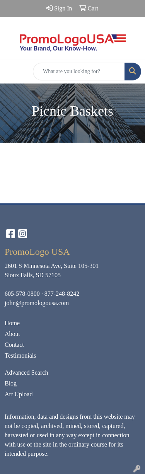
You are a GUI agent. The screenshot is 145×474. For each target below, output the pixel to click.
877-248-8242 (62, 293)
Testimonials (20, 355)
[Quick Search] (79, 71)
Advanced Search (26, 372)
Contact (14, 344)
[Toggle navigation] (12, 71)
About (12, 334)
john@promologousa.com (37, 303)
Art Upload (18, 394)
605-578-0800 (22, 293)
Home (12, 323)
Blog (11, 383)
